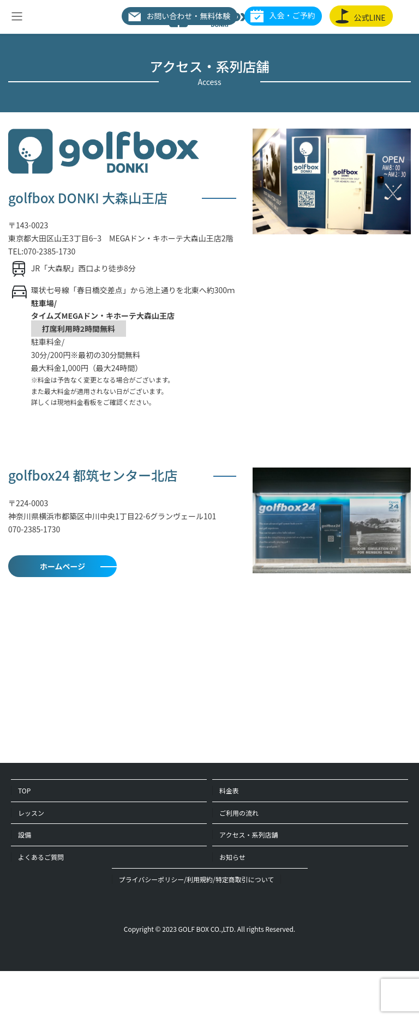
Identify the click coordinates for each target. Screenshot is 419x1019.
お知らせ (232, 857)
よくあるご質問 (41, 857)
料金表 (229, 790)
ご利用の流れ (239, 812)
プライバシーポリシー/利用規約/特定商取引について (196, 879)
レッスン (31, 812)
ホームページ (62, 566)
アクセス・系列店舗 (248, 834)
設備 (24, 834)
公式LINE (361, 16)
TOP (24, 790)
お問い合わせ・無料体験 (179, 15)
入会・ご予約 (282, 16)
